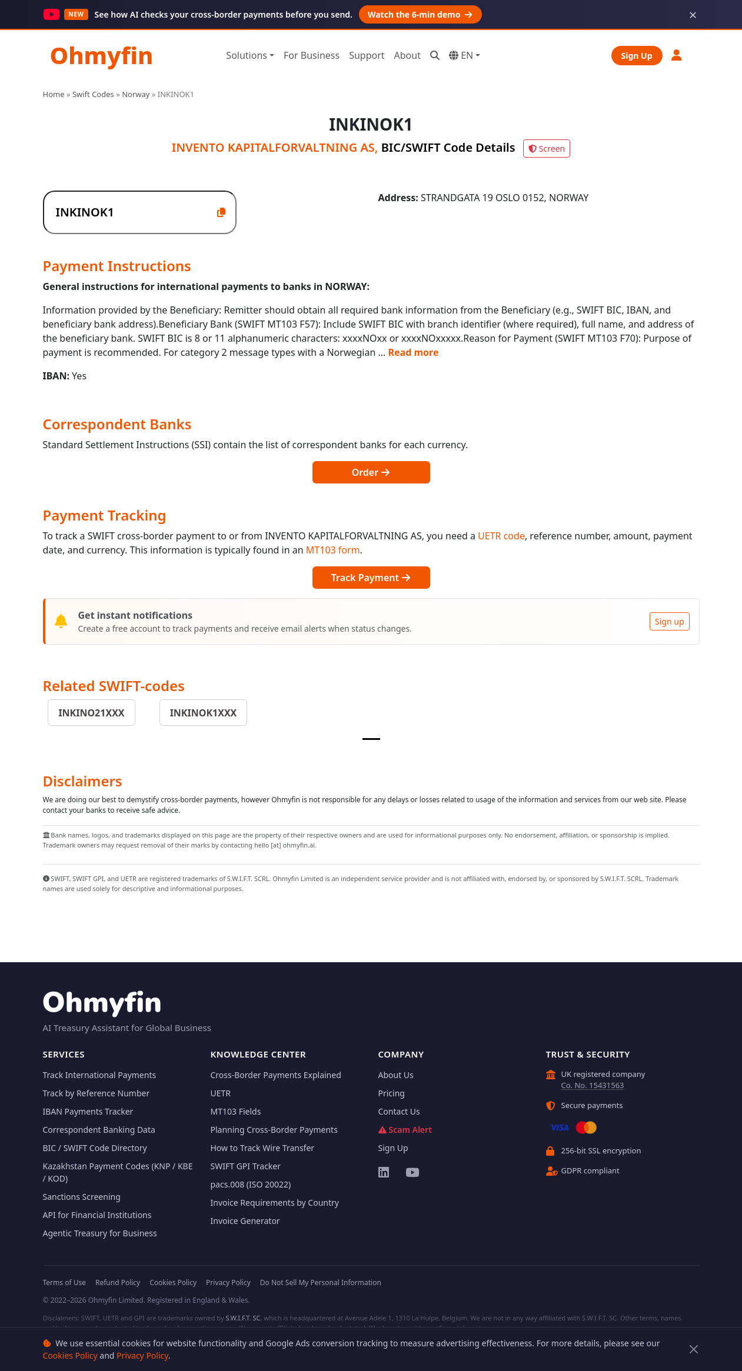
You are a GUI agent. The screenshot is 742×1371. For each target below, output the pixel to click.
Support (366, 55)
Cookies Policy (70, 1355)
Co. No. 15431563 (592, 1085)
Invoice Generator (245, 1220)
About (407, 55)
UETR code (501, 535)
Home (54, 94)
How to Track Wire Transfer (263, 1147)
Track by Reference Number (96, 1093)
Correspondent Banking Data (99, 1129)
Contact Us (399, 1111)
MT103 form (333, 549)
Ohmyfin (102, 55)
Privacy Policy (142, 1355)
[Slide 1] (371, 739)
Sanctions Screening (82, 1196)
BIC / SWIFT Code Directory (95, 1147)
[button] (677, 55)
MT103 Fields (236, 1111)
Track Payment (371, 577)
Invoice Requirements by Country (275, 1202)
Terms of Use (64, 1282)
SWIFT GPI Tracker (246, 1166)
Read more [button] (413, 352)
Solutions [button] (246, 55)
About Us (396, 1074)
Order (371, 472)
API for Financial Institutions (97, 1214)
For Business (312, 55)
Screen (546, 148)
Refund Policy (117, 1282)
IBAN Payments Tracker (88, 1111)
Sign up (669, 621)
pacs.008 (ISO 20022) (251, 1184)
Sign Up (637, 55)
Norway (135, 94)
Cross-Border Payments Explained (276, 1074)
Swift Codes (93, 94)
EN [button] (461, 55)
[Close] (693, 1349)
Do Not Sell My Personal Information (320, 1282)
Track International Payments (100, 1074)
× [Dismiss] (693, 15)
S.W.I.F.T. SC (242, 1317)
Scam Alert (405, 1129)
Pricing (391, 1093)
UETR (221, 1093)
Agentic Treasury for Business (100, 1233)
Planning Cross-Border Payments (274, 1129)
